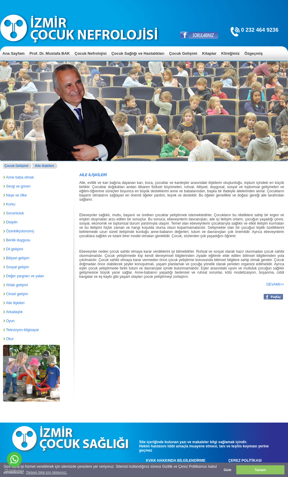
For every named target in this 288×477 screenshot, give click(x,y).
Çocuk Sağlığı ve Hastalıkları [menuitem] (137, 53)
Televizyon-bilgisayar (22, 330)
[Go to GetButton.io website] (14, 471)
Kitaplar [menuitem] (209, 53)
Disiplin (12, 222)
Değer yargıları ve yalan (25, 276)
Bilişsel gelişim (17, 258)
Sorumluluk (15, 213)
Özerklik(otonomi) (20, 231)
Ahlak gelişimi (17, 285)
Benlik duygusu (18, 240)
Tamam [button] (260, 470)
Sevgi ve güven (18, 186)
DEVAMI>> (275, 284)
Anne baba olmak (20, 177)
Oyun (10, 321)
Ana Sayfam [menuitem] (13, 53)
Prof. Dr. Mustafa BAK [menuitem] (49, 53)
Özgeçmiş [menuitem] (253, 53)
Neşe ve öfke (16, 195)
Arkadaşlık (14, 312)
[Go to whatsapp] (14, 459)
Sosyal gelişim (17, 267)
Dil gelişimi (14, 249)
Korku (10, 204)
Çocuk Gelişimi (16, 165)
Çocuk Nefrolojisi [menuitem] (91, 53)
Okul (9, 339)
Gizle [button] (227, 470)
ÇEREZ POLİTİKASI (245, 460)
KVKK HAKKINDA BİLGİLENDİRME (175, 460)
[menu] (144, 58)
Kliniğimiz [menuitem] (230, 53)
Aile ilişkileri (44, 165)
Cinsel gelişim (17, 294)
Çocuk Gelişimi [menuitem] (183, 53)
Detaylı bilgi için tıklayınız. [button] (46, 472)
